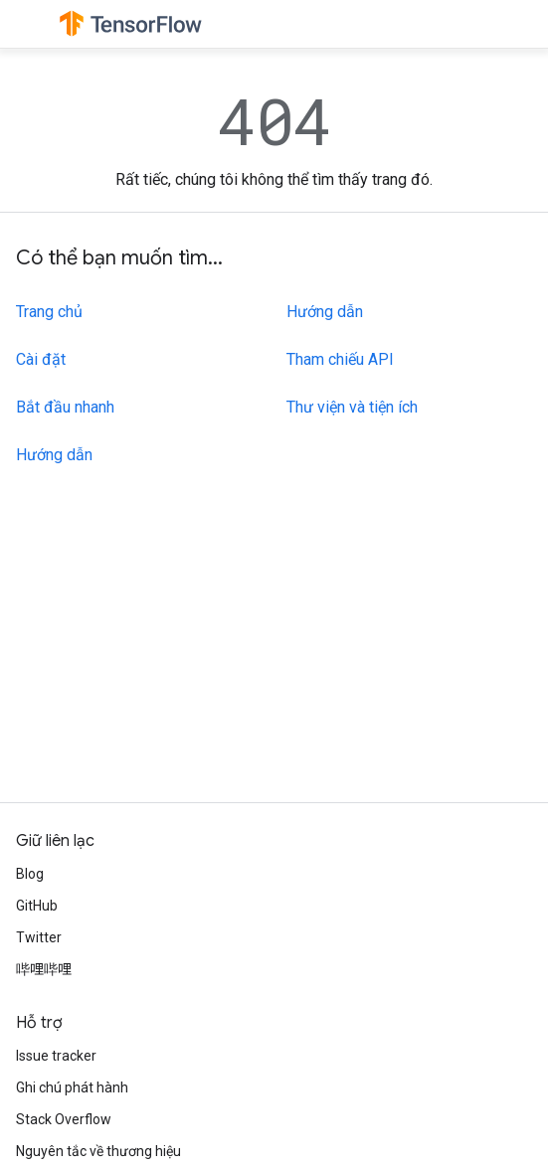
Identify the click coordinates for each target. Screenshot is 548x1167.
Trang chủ (49, 311)
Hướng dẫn (54, 454)
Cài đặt (41, 359)
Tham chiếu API (340, 359)
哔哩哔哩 (44, 969)
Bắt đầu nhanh (65, 407)
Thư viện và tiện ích (352, 407)
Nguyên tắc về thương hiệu (98, 1151)
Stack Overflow (63, 1119)
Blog (30, 874)
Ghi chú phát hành (72, 1087)
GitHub (37, 906)
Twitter (39, 937)
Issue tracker (56, 1056)
